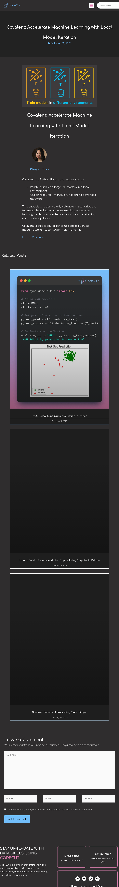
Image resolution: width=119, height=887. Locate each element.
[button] (91, 5)
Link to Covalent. (33, 237)
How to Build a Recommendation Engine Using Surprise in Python (59, 561)
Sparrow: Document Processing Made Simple (59, 713)
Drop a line (71, 857)
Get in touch (103, 855)
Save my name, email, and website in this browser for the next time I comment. (50, 811)
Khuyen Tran (39, 169)
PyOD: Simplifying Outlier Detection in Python (59, 416)
